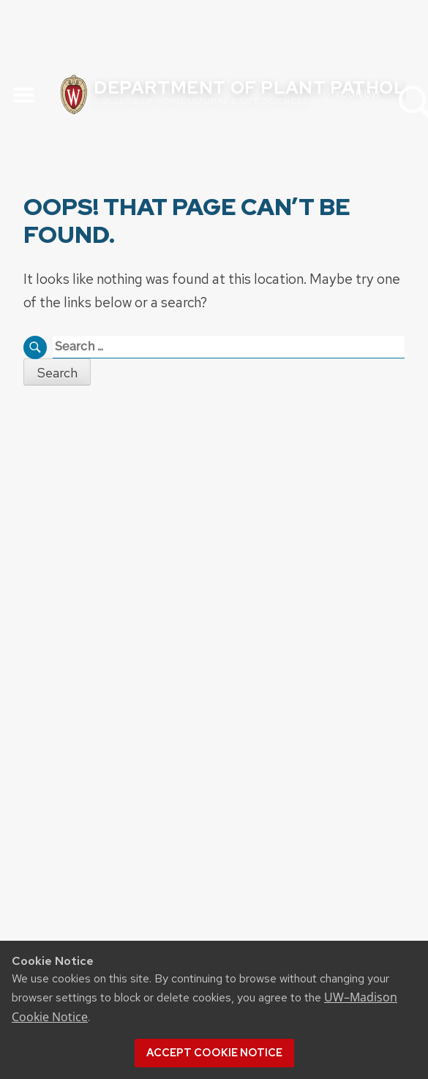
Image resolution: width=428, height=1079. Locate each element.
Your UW (357, 93)
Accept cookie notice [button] (214, 1052)
